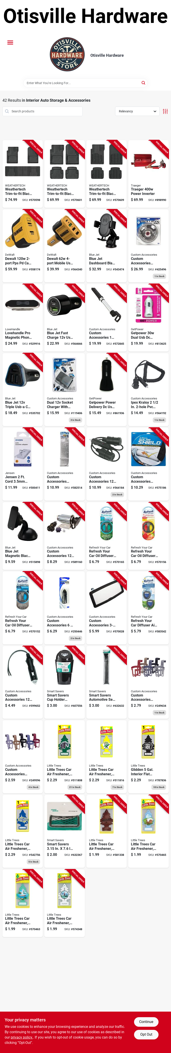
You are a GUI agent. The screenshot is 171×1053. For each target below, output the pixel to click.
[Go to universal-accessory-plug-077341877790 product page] (64, 607)
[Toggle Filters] (165, 111)
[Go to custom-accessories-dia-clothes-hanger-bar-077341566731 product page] (106, 318)
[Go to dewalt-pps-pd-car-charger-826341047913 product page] (22, 245)
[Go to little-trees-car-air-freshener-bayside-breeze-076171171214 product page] (22, 903)
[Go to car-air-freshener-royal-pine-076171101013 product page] (64, 756)
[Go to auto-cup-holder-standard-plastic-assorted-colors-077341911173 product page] (22, 756)
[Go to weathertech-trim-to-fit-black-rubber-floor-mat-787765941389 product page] (22, 174)
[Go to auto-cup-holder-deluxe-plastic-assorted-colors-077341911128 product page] (148, 682)
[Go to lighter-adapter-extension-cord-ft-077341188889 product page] (148, 389)
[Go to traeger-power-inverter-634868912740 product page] (148, 174)
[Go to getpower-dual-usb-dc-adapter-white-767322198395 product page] (148, 318)
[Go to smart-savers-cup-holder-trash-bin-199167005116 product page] (64, 682)
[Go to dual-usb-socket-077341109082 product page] (64, 389)
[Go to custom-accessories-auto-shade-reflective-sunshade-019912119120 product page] (64, 464)
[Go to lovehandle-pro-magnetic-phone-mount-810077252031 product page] (22, 318)
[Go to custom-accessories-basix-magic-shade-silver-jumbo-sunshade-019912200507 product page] (148, 464)
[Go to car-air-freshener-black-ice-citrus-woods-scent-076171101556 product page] (148, 756)
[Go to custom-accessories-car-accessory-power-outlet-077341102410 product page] (64, 536)
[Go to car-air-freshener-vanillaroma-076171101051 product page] (106, 756)
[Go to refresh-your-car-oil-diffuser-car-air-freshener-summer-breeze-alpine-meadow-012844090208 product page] (106, 536)
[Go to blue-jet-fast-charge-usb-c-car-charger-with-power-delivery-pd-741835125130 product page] (64, 318)
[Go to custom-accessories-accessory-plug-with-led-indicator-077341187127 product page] (22, 682)
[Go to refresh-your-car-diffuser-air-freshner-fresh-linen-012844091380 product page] (148, 607)
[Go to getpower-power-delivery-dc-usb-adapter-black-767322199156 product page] (106, 389)
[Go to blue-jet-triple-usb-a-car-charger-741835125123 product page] (22, 389)
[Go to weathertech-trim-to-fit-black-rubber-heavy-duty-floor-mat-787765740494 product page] (106, 174)
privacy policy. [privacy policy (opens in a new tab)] (22, 1037)
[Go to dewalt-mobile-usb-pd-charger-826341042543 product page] (64, 245)
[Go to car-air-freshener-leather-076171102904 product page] (106, 831)
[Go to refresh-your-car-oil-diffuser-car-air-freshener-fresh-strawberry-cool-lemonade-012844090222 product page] (148, 536)
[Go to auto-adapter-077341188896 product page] (106, 464)
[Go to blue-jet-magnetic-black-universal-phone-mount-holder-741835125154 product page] (22, 536)
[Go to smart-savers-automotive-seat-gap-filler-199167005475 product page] (106, 682)
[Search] (143, 82)
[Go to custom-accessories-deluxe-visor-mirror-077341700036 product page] (106, 607)
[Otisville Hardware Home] (67, 55)
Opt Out (146, 1034)
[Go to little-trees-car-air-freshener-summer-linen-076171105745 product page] (148, 831)
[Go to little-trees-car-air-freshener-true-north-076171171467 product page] (64, 903)
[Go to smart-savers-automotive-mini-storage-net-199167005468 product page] (64, 831)
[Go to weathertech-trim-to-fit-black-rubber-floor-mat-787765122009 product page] (64, 174)
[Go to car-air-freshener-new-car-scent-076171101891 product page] (22, 831)
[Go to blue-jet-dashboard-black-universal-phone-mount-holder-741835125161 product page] (106, 245)
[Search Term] (85, 83)
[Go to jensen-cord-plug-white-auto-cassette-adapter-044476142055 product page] (22, 464)
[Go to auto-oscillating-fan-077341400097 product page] (148, 245)
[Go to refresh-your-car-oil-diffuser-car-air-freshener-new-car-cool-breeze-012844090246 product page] (22, 607)
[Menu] (10, 42)
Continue (146, 1022)
